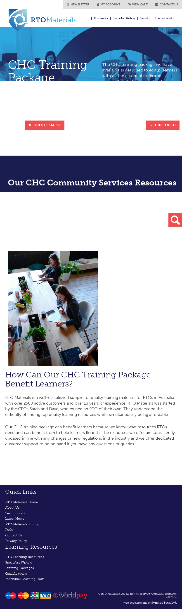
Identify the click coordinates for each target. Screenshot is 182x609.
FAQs (9, 530)
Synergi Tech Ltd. (164, 602)
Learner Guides (164, 18)
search (175, 220)
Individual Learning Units (25, 579)
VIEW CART (138, 4)
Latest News (14, 519)
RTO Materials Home (21, 502)
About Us (12, 507)
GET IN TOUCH (162, 125)
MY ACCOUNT (108, 4)
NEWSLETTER (78, 4)
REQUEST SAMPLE (45, 125)
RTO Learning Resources (24, 557)
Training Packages (19, 568)
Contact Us (13, 535)
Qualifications (16, 574)
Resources (101, 18)
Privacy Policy (16, 541)
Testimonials (15, 513)
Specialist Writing (124, 18)
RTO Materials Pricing (22, 524)
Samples (145, 18)
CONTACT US (166, 4)
